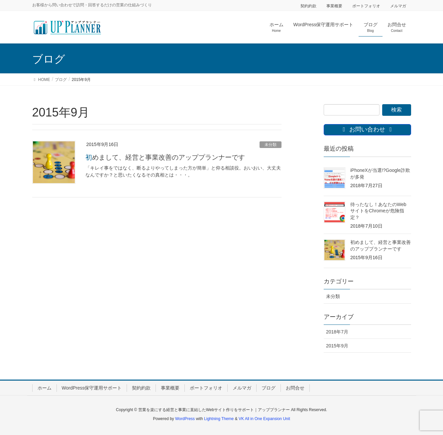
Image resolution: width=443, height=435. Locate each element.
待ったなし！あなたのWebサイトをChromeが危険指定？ (378, 211)
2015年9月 (337, 345)
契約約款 (308, 6)
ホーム (45, 388)
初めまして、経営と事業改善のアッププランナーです (165, 157)
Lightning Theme (219, 418)
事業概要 (334, 6)
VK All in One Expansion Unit (264, 418)
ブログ (269, 388)
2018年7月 (337, 331)
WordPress (185, 418)
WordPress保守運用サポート (92, 388)
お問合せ (295, 388)
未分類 (271, 144)
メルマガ (398, 6)
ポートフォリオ (366, 6)
